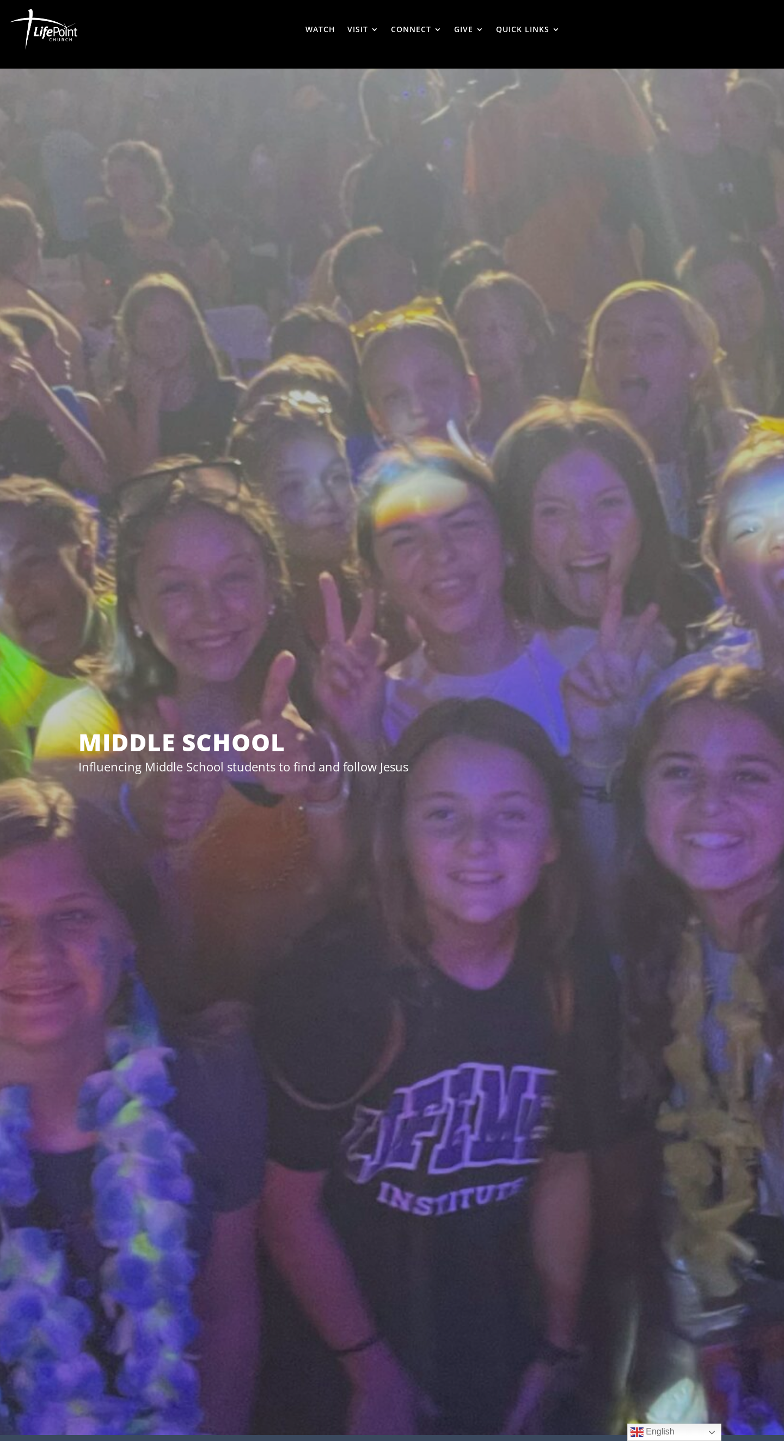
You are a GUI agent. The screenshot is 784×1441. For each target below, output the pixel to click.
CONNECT (411, 29)
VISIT (357, 29)
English (652, 1432)
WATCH (320, 29)
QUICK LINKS (522, 29)
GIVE (463, 29)
